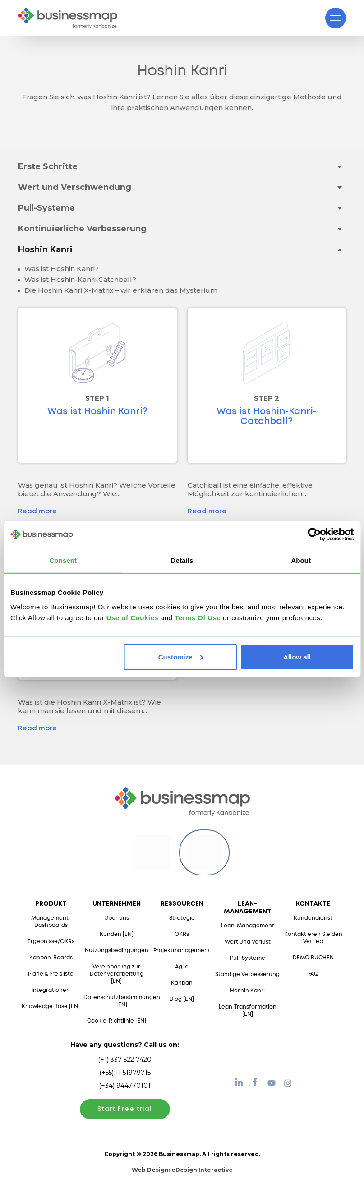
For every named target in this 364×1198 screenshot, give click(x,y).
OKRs (182, 934)
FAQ (313, 974)
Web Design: (182, 1169)
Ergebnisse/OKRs (51, 941)
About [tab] (301, 560)
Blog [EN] (182, 999)
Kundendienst (313, 918)
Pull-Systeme (46, 208)
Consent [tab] (63, 560)
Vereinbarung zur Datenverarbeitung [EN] (116, 974)
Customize (180, 656)
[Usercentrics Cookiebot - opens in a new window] (314, 534)
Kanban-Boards (51, 957)
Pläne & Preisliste (51, 974)
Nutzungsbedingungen (116, 950)
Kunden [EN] (117, 934)
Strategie (182, 918)
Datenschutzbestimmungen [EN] (121, 1001)
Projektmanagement (181, 950)
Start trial (124, 1109)
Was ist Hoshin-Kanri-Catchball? (79, 279)
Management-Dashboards (51, 922)
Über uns (116, 918)
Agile (182, 966)
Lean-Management (247, 925)
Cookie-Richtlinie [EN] (116, 1020)
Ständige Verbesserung (247, 974)
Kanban (182, 983)
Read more (37, 511)
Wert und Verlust (248, 942)
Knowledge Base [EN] (51, 1006)
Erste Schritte (48, 166)
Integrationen (51, 990)
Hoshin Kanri (45, 249)
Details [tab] (182, 560)
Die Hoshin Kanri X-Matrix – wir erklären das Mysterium (120, 290)
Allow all (297, 656)
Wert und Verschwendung (74, 187)
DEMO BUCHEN (313, 957)
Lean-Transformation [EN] (247, 1010)
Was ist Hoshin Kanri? (61, 268)
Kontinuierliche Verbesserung (82, 229)
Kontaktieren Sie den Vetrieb (313, 938)
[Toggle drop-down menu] (339, 166)
